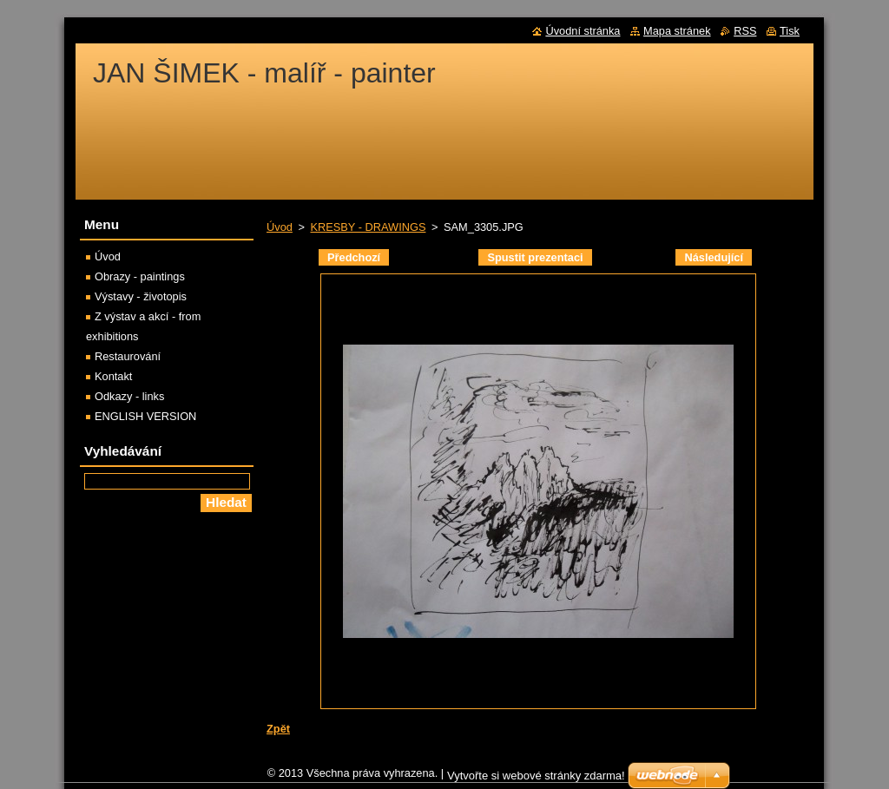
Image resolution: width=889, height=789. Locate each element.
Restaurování (128, 356)
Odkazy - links (129, 396)
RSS (745, 30)
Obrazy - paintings (140, 276)
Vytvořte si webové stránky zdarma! (536, 775)
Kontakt (113, 376)
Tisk (790, 30)
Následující (713, 257)
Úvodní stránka (582, 30)
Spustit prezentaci (535, 257)
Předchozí (353, 257)
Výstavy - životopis (141, 296)
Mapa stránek (677, 30)
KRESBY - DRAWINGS (367, 226)
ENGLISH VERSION (145, 416)
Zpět (278, 728)
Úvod (280, 226)
